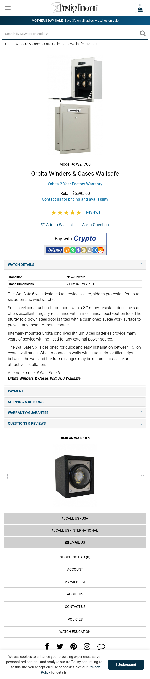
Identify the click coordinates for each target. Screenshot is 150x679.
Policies (75, 619)
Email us (75, 542)
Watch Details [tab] (75, 265)
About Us (75, 594)
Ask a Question (94, 224)
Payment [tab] (75, 391)
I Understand (126, 665)
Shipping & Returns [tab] (75, 402)
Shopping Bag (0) (75, 557)
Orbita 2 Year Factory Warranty (75, 184)
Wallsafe (77, 44)
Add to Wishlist (57, 224)
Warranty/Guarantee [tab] (75, 413)
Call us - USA (75, 518)
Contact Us (75, 607)
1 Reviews (92, 212)
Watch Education (75, 632)
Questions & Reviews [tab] (75, 423)
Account (75, 569)
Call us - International (75, 530)
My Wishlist (75, 582)
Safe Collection (55, 44)
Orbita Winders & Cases (23, 44)
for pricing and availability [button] (75, 199)
